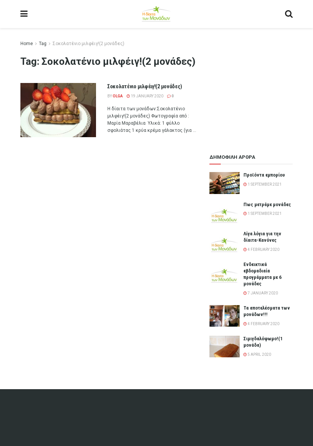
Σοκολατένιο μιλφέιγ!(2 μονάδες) (88, 43)
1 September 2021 (262, 184)
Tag (42, 43)
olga (118, 96)
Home (26, 43)
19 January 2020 (145, 96)
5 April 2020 (257, 354)
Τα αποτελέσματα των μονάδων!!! (266, 311)
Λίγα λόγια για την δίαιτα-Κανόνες (262, 237)
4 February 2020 (261, 249)
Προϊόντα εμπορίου (264, 175)
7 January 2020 (260, 293)
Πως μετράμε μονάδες (267, 204)
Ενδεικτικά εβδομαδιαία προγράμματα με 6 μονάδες (262, 273)
